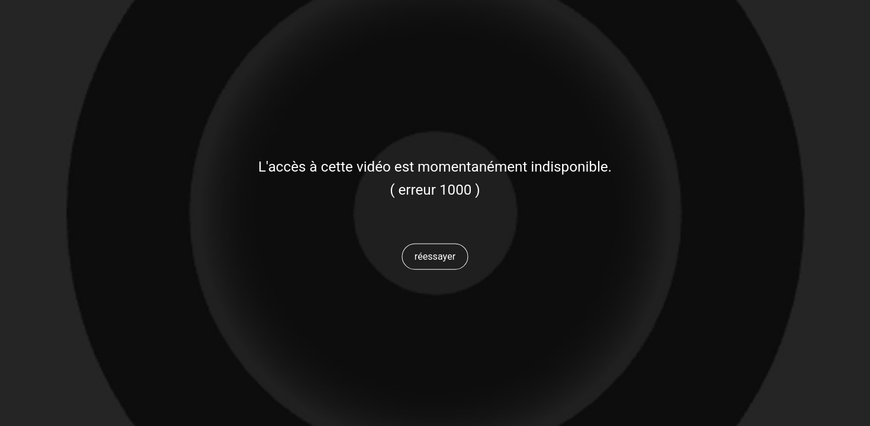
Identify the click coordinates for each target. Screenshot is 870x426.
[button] (435, 256)
